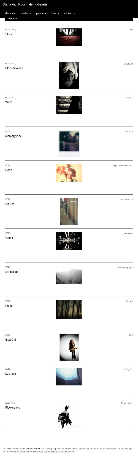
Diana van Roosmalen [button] (18, 13)
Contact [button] (69, 13)
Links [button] (55, 13)
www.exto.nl (34, 448)
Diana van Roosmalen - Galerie (25, 4)
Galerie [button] (41, 13)
